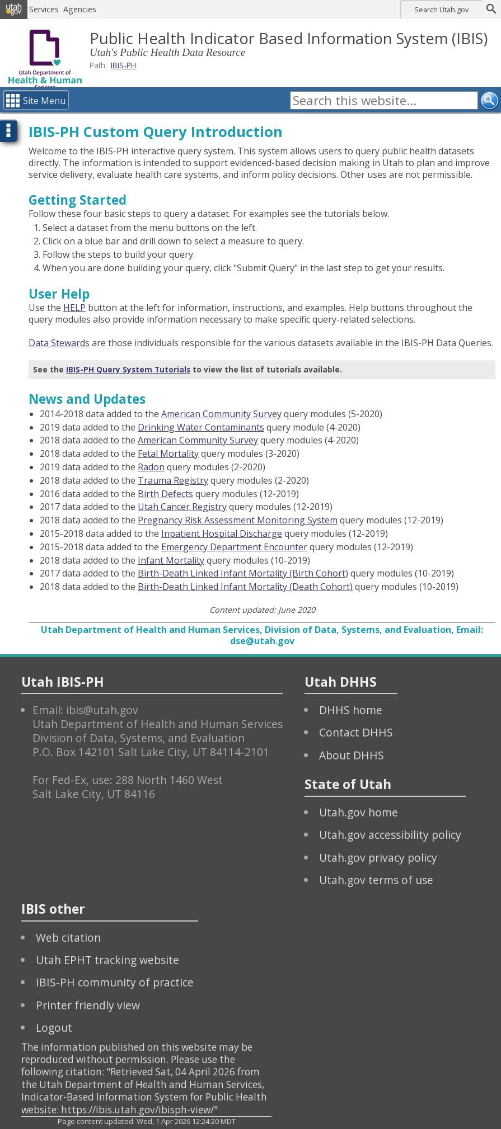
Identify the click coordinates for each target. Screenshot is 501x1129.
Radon (151, 467)
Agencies (82, 9)
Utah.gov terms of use (376, 879)
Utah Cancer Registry (182, 506)
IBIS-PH (123, 65)
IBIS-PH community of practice (115, 982)
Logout (54, 1027)
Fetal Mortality (168, 453)
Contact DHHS (356, 732)
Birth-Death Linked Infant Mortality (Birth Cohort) (243, 573)
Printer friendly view (88, 1005)
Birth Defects (165, 494)
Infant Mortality (171, 560)
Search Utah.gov (441, 9)
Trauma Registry (173, 480)
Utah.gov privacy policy (378, 857)
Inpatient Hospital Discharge (221, 533)
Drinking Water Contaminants (201, 427)
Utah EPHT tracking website (107, 959)
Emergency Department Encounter (234, 547)
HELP (74, 307)
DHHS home (350, 709)
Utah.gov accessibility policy (390, 834)
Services (47, 9)
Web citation (68, 937)
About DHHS (351, 755)
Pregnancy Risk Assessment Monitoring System (238, 520)
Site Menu (44, 101)
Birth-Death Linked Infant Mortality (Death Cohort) (245, 586)
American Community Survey (221, 414)
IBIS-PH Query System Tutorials (128, 369)
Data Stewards (59, 343)
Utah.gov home (358, 812)
